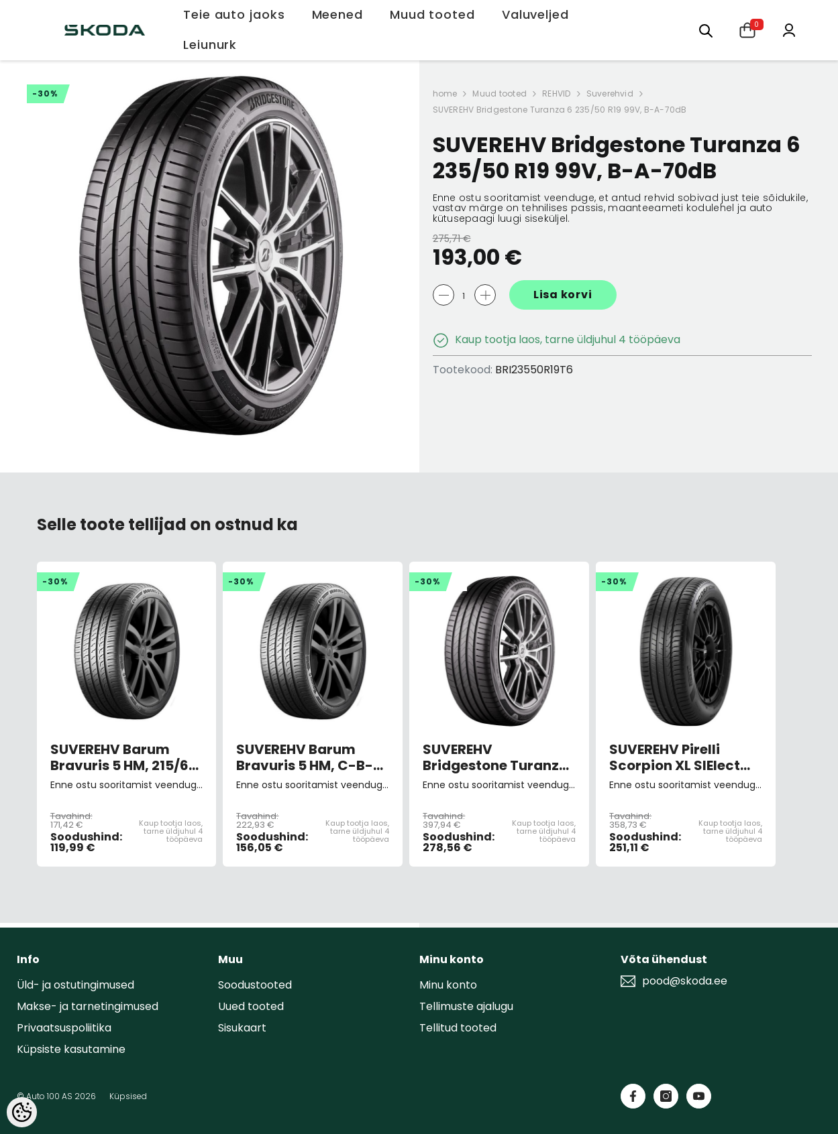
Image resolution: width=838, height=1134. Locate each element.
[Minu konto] (789, 29)
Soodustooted (255, 985)
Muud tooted (499, 93)
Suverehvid (609, 93)
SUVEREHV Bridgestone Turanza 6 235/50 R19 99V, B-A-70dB (560, 109)
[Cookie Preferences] (22, 1112)
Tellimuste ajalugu (466, 1006)
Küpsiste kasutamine (71, 1049)
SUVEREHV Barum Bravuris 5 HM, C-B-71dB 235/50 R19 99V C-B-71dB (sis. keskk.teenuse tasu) (305, 757)
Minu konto (448, 985)
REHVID (556, 93)
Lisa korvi (562, 294)
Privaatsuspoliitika (64, 1027)
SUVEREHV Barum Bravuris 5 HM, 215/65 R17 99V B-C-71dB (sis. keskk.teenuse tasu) (126, 757)
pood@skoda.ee (684, 981)
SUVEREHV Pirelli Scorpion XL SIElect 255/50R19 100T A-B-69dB (680, 757)
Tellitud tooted (457, 1027)
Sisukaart (242, 1027)
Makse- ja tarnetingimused (87, 1006)
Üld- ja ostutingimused (75, 985)
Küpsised (128, 1096)
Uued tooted (251, 1006)
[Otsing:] (706, 30)
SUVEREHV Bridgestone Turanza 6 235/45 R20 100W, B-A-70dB (498, 757)
